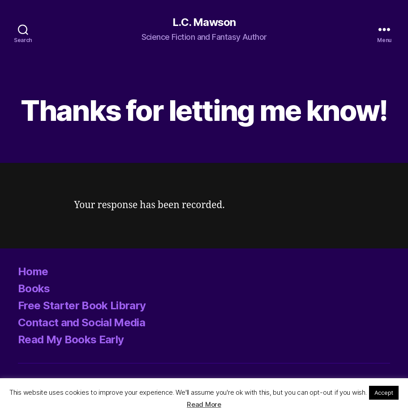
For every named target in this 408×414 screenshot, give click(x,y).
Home (33, 271)
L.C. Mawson (203, 22)
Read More (204, 404)
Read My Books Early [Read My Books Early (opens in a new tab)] (71, 339)
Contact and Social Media (81, 322)
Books (34, 288)
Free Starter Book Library (82, 305)
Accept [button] (383, 392)
